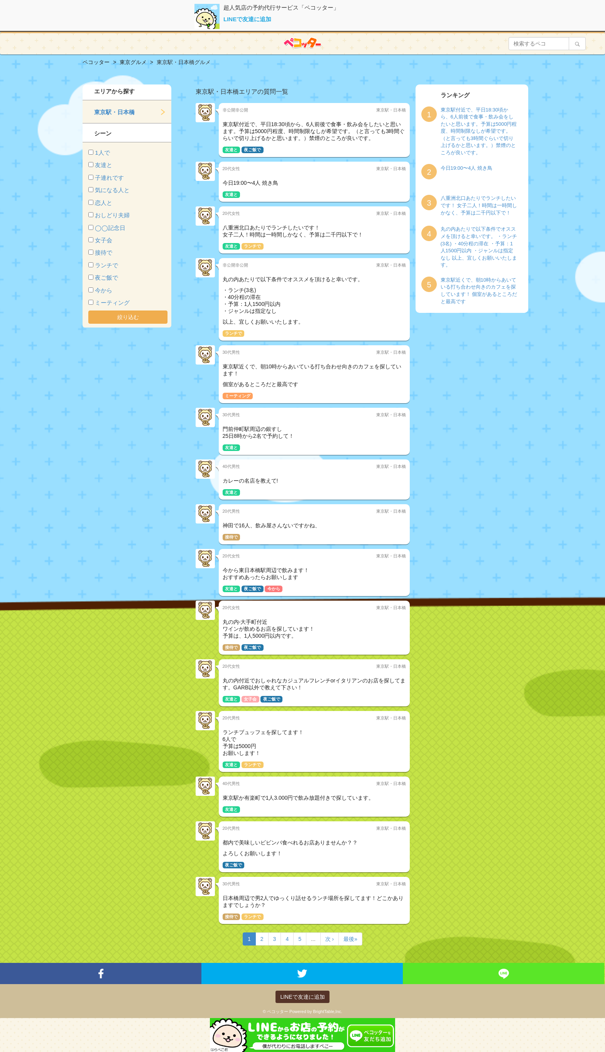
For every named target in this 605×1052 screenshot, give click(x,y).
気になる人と (112, 190)
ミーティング (112, 302)
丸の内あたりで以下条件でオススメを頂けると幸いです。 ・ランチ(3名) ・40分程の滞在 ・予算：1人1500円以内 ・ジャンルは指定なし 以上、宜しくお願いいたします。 (479, 247)
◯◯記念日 (110, 228)
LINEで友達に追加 (247, 19)
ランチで (106, 265)
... (313, 939)
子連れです (109, 177)
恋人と (103, 202)
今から (103, 290)
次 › (329, 939)
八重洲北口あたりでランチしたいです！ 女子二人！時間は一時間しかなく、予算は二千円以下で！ (479, 205)
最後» (350, 939)
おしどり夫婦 (112, 215)
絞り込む (128, 317)
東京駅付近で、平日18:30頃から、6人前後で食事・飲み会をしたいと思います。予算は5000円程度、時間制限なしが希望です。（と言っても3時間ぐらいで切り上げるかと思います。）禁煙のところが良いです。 (479, 131)
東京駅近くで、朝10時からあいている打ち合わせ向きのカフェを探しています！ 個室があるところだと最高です (479, 290)
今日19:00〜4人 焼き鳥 (466, 168)
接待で (103, 252)
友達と (103, 165)
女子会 (103, 240)
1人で (102, 152)
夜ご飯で (106, 277)
